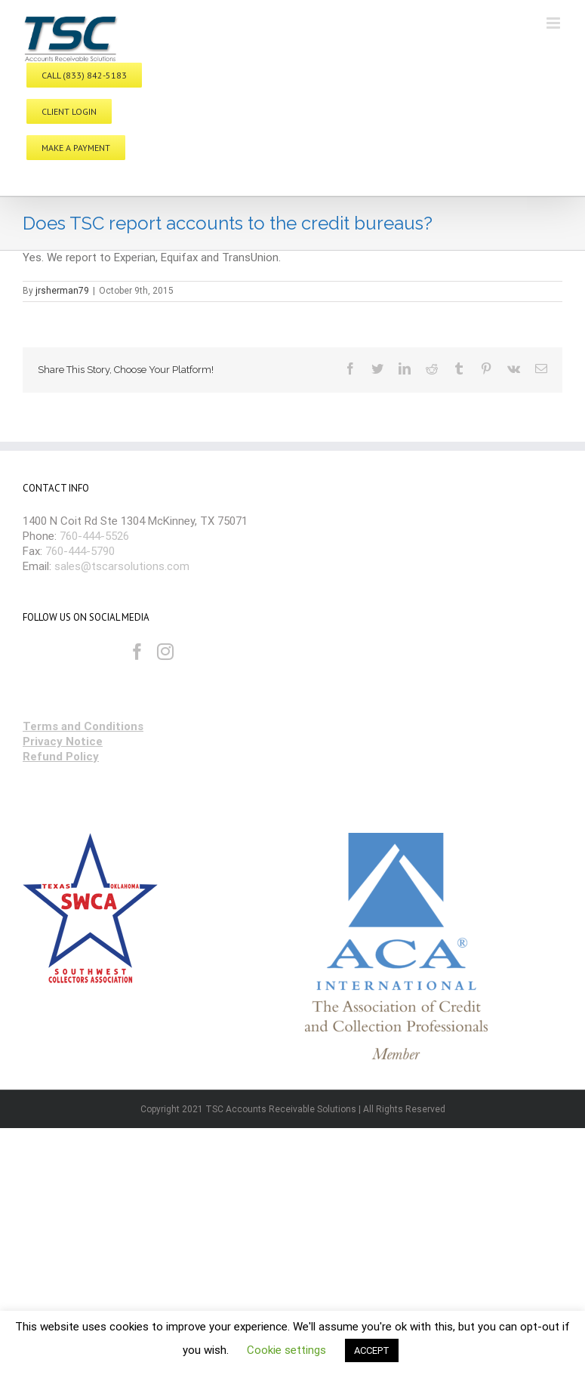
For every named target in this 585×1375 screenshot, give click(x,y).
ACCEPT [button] (371, 1350)
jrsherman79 (62, 290)
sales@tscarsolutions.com (121, 566)
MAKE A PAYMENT (76, 147)
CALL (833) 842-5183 (84, 75)
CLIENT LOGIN (69, 111)
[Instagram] (165, 651)
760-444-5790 (80, 551)
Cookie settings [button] (286, 1350)
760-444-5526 (94, 536)
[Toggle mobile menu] (554, 23)
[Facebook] (137, 651)
